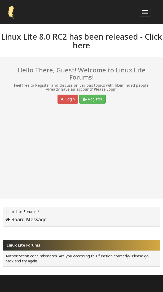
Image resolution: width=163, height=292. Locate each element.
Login (68, 98)
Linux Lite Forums (21, 211)
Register (92, 98)
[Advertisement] (81, 152)
